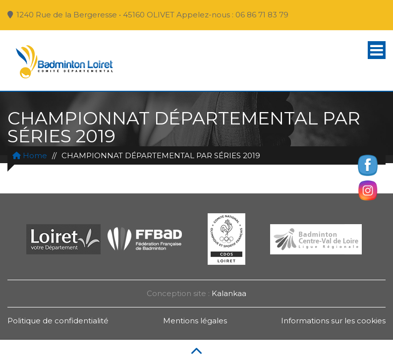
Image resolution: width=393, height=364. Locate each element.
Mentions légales (195, 320)
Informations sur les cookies (333, 320)
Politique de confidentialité (58, 320)
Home (29, 155)
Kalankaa (229, 293)
